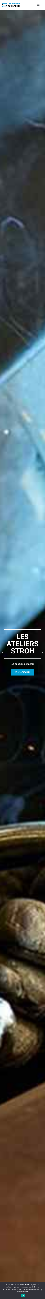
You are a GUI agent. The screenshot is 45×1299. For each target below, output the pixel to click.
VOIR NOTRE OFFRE (22, 672)
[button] (38, 5)
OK (23, 1295)
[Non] (41, 1290)
